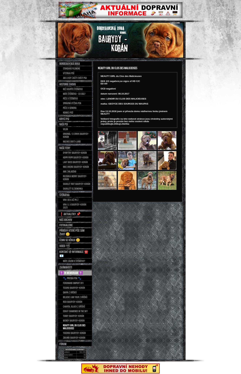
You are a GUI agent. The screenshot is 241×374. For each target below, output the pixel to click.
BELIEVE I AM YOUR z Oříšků (75, 297)
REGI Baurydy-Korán (72, 301)
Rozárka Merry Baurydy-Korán (75, 178)
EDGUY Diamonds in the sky (75, 311)
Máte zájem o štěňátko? (74, 260)
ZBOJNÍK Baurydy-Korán (74, 337)
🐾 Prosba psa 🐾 (72, 278)
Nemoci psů (68, 112)
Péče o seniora (69, 107)
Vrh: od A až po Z (70, 199)
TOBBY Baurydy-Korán (73, 315)
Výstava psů (68, 73)
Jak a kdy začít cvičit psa (75, 77)
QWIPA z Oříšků (70, 292)
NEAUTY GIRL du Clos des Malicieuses (74, 327)
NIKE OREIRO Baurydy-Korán (76, 166)
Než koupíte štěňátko (73, 89)
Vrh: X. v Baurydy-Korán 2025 (74, 206)
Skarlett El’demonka (73, 188)
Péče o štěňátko (70, 98)
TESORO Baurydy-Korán (74, 287)
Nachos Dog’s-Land (72, 141)
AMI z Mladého (69, 171)
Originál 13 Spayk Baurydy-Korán (76, 135)
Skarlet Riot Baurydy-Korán (76, 183)
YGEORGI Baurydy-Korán (74, 332)
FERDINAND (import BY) (73, 283)
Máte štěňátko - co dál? (74, 93)
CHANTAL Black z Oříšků (74, 306)
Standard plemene (71, 68)
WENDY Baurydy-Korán (74, 320)
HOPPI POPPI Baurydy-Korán (75, 157)
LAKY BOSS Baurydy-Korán (75, 162)
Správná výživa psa (72, 103)
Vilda (65, 129)
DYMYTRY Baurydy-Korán (75, 152)
